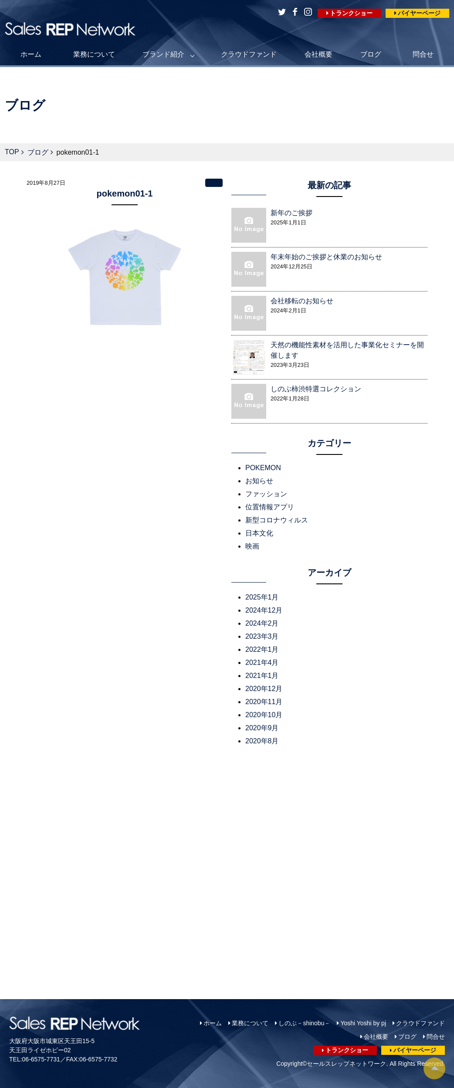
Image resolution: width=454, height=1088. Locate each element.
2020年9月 (262, 728)
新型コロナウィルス (276, 520)
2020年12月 (263, 688)
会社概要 (318, 54)
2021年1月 (262, 675)
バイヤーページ (419, 13)
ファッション (266, 494)
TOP (12, 152)
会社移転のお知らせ (302, 301)
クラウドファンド (249, 54)
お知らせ (259, 481)
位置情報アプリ (269, 507)
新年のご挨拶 (291, 213)
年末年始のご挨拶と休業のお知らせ (326, 257)
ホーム (30, 54)
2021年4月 (262, 662)
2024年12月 (263, 610)
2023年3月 (262, 636)
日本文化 (259, 533)
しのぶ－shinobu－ (304, 1023)
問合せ (423, 54)
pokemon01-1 (125, 193)
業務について (94, 54)
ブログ (370, 54)
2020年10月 (263, 715)
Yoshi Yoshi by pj (363, 1023)
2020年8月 (262, 741)
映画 (252, 546)
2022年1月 (262, 649)
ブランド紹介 (163, 54)
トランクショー (351, 13)
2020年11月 (263, 701)
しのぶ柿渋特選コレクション (316, 389)
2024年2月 (262, 623)
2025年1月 (262, 597)
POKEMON (263, 467)
